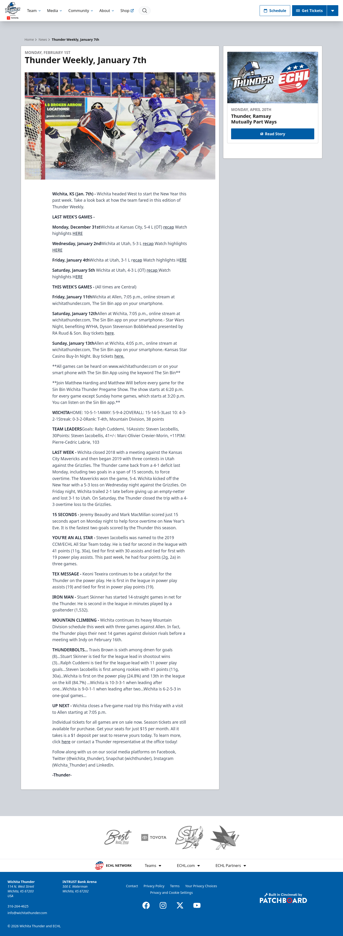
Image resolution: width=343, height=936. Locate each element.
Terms (175, 886)
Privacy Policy (153, 886)
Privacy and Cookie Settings (171, 892)
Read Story (272, 133)
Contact (132, 886)
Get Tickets (309, 10)
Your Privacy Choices (201, 886)
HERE (78, 233)
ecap (137, 260)
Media (55, 10)
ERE (183, 260)
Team (34, 10)
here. (119, 356)
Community (81, 10)
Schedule (275, 10)
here (109, 333)
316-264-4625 (18, 906)
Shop (127, 10)
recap (168, 227)
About (107, 10)
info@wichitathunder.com (27, 913)
